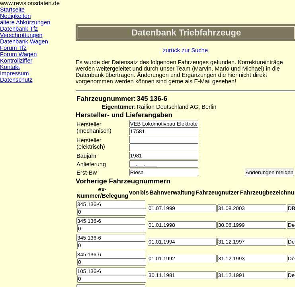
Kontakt (10, 67)
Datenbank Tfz (19, 29)
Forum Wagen (18, 54)
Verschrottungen (21, 35)
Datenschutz (16, 80)
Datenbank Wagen (24, 41)
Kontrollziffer (16, 60)
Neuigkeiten (15, 16)
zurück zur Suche (185, 50)
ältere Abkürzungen (25, 22)
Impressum (14, 73)
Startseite (12, 9)
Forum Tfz (13, 48)
